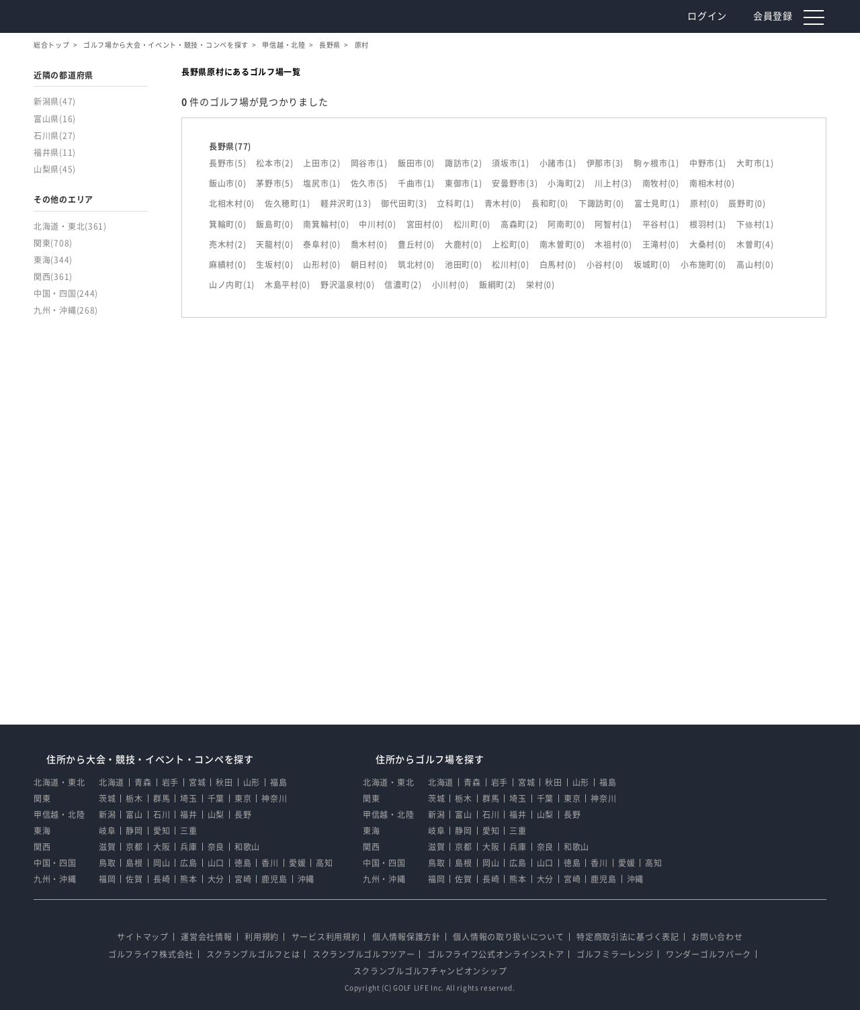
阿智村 (613, 224)
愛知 (161, 831)
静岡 (134, 831)
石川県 (55, 136)
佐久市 (369, 183)
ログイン (709, 16)
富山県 (55, 119)
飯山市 (227, 183)
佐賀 (134, 879)
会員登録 (775, 16)
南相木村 (712, 183)
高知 (324, 863)
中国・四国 (66, 293)
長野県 (330, 45)
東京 (242, 798)
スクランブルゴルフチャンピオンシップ (430, 971)
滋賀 (107, 847)
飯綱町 (497, 285)
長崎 (161, 879)
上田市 (321, 163)
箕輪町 (227, 224)
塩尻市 (321, 183)
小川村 (450, 285)
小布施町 (703, 265)
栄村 (540, 285)
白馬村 (558, 265)
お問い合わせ (716, 937)
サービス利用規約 (326, 937)
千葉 (216, 798)
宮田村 (424, 224)
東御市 (463, 183)
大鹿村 (463, 244)
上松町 (510, 244)
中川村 (377, 224)
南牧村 (660, 183)
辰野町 (746, 203)
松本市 (274, 163)
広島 (188, 863)
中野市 (707, 163)
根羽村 (707, 224)
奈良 (216, 847)
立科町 (455, 203)
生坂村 (274, 265)
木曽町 (754, 244)
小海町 (566, 183)
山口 (216, 863)
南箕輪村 (326, 224)
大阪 (161, 847)
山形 (251, 782)
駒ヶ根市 (656, 163)
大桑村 (707, 244)
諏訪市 (463, 163)
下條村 (754, 224)
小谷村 (605, 265)
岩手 (170, 782)
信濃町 (402, 285)
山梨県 (55, 169)
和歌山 (247, 847)
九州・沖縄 (66, 310)
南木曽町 (562, 244)
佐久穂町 (287, 203)
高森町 (519, 224)
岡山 (161, 863)
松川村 (510, 265)
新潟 (107, 815)
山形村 (321, 265)
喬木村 (369, 244)
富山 (134, 815)
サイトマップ (142, 937)
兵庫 (188, 847)
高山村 (754, 265)
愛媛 (297, 863)
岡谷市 (369, 163)
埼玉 (188, 798)
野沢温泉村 (347, 285)
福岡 (107, 879)
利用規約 (262, 937)
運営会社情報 (206, 937)
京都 (134, 847)
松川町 (472, 224)
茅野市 (274, 183)
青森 (142, 782)
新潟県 (55, 101)
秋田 (224, 782)
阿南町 (566, 224)
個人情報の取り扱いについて (508, 937)
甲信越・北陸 (283, 45)
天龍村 (274, 244)
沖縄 (306, 879)
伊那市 (605, 163)
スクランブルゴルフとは (253, 954)
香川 (269, 863)
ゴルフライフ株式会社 (151, 954)
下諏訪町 (601, 203)
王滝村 (660, 244)
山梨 (216, 815)
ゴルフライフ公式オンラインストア (495, 954)
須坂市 (510, 163)
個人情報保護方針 (406, 937)
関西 (53, 277)
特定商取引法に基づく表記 (627, 937)
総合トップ (52, 45)
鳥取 (107, 863)
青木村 (502, 203)
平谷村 (660, 224)
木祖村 (613, 244)
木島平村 (287, 285)
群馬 (161, 798)
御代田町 (404, 203)
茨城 (107, 798)
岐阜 (107, 831)
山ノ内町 (232, 285)
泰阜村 (321, 244)
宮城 (197, 782)
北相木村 (232, 203)
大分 (216, 879)
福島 (278, 782)
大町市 (754, 163)
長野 (242, 815)
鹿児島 (274, 879)
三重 (188, 831)
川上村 (613, 183)
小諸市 (558, 163)
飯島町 (274, 224)
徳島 (242, 863)
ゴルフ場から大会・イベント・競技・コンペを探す (166, 45)
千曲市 (416, 183)
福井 (188, 815)
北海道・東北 (70, 226)
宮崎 (242, 879)
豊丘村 (416, 244)
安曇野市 (515, 183)
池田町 (463, 265)
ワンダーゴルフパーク (708, 954)
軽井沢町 (346, 203)
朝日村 (369, 265)
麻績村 (227, 265)
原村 (704, 203)
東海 (53, 260)
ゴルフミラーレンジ (614, 954)
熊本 (188, 879)
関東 (53, 243)
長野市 (227, 163)
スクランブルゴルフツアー (363, 954)
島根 (134, 863)
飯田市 (416, 163)
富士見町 (657, 203)
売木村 (227, 244)
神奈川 (274, 798)
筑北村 (416, 265)
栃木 (134, 798)
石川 (161, 815)
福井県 (55, 152)
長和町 (549, 203)
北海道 (111, 782)
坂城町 (652, 265)
